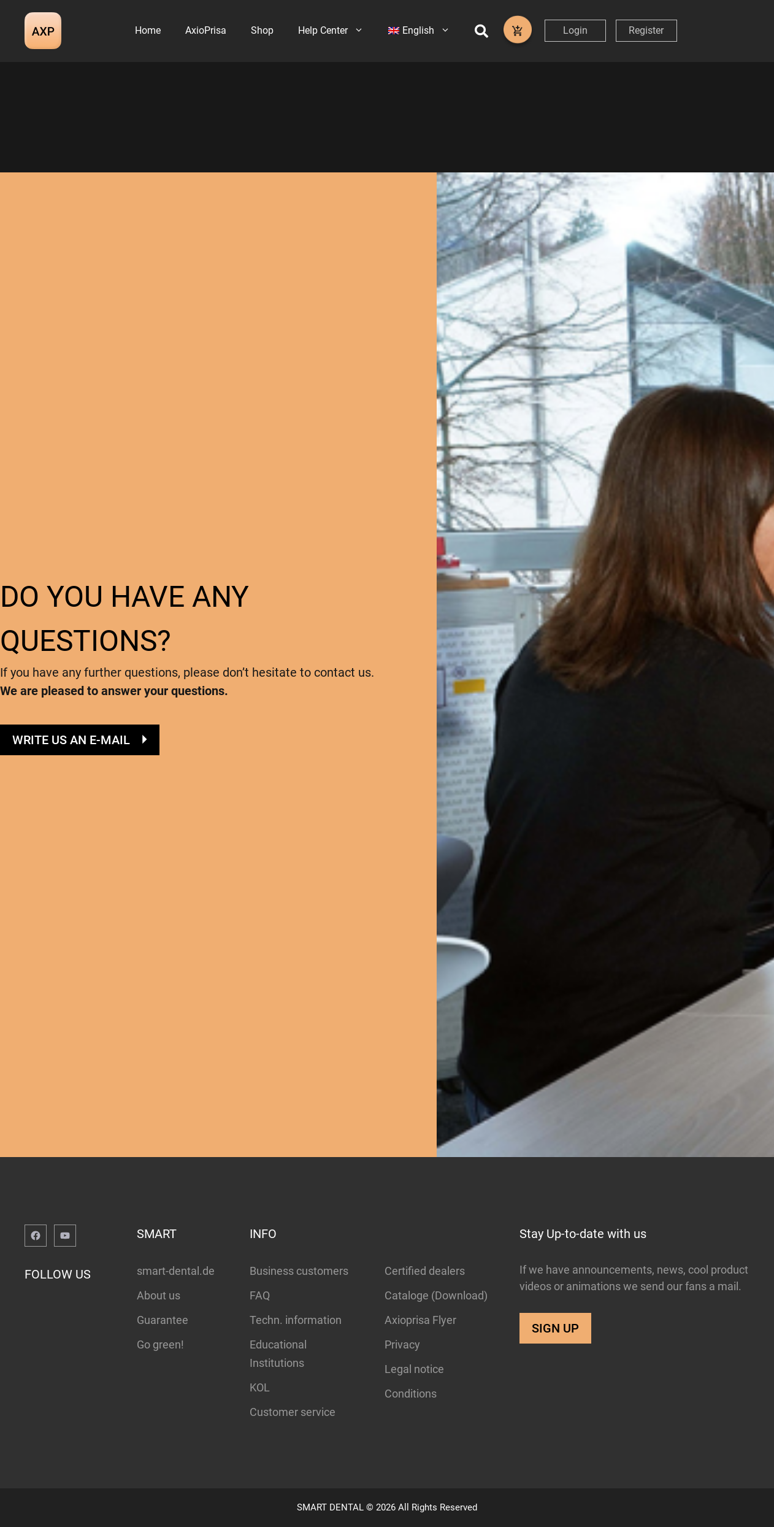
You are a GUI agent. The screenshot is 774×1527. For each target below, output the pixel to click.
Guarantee (162, 1320)
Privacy (402, 1344)
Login (575, 30)
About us (158, 1295)
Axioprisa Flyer (420, 1320)
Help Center (337, 30)
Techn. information (296, 1320)
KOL (260, 1387)
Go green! (160, 1344)
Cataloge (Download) (436, 1295)
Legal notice (414, 1369)
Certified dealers (425, 1270)
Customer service (292, 1412)
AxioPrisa (205, 30)
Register (646, 30)
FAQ (260, 1295)
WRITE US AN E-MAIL (71, 740)
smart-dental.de (176, 1270)
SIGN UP (555, 1328)
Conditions (411, 1393)
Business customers (299, 1270)
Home (148, 30)
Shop (262, 30)
